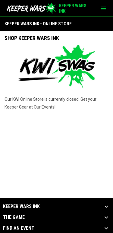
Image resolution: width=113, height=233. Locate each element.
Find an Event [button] (18, 228)
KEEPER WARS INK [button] (21, 206)
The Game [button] (14, 217)
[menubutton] (103, 8)
